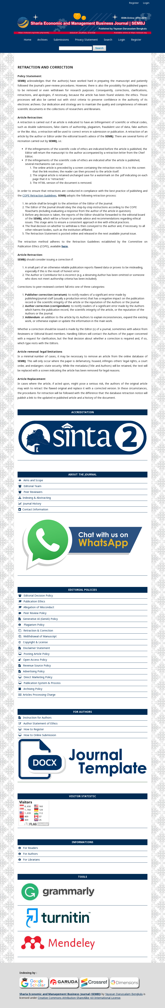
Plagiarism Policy (34, 624)
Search (108, 39)
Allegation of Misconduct (38, 607)
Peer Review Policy (34, 613)
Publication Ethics (34, 601)
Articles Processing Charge (39, 694)
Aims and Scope (33, 480)
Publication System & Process (42, 683)
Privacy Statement (86, 39)
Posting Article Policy (36, 654)
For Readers (30, 848)
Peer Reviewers (33, 492)
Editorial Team (32, 486)
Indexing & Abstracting (37, 497)
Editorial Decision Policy (38, 595)
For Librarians (31, 859)
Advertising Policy (34, 671)
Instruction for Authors (37, 717)
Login (121, 39)
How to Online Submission (40, 735)
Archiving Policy (32, 689)
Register (136, 39)
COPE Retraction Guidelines (39, 195)
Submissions (61, 39)
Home (27, 39)
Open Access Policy (35, 659)
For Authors (30, 853)
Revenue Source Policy (37, 665)
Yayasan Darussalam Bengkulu (124, 994)
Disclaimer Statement (36, 648)
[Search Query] (75, 48)
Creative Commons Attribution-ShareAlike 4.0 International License (79, 998)
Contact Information (35, 509)
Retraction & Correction (38, 630)
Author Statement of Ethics (40, 723)
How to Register (34, 729)
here (65, 246)
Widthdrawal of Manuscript (40, 636)
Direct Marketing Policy (38, 677)
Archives (42, 39)
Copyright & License (35, 642)
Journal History (32, 503)
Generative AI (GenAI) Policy (40, 619)
